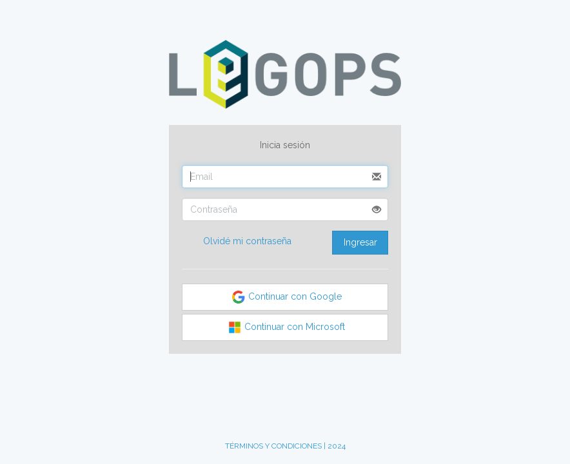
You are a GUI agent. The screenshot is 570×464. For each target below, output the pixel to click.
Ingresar (360, 242)
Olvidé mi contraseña (247, 241)
